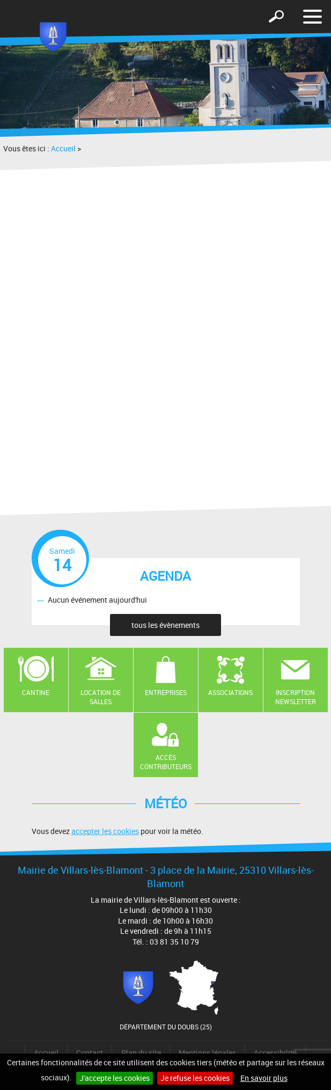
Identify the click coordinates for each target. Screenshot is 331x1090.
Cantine (35, 692)
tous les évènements (165, 625)
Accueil (63, 148)
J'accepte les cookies (114, 1078)
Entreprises (166, 692)
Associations (230, 692)
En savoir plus (264, 1078)
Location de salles (100, 697)
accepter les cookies (105, 831)
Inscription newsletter (295, 697)
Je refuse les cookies (195, 1078)
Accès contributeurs (166, 762)
